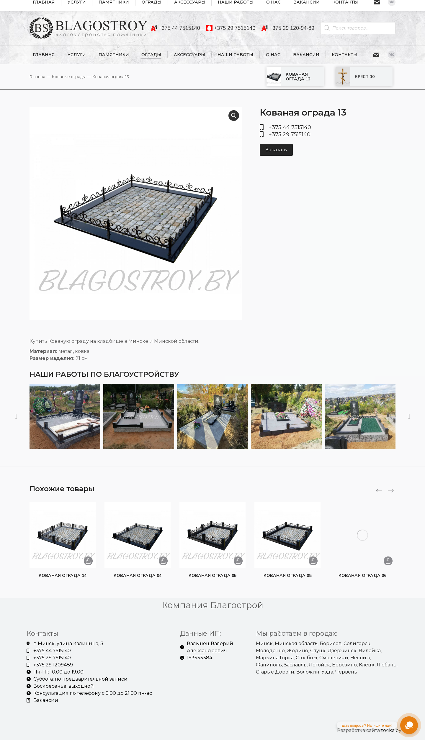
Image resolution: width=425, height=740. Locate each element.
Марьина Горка (275, 658)
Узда (327, 672)
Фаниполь (269, 665)
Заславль (295, 665)
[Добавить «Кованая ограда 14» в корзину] (88, 560)
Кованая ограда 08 (287, 575)
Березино (344, 665)
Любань (386, 665)
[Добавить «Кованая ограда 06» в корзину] (388, 560)
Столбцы (306, 658)
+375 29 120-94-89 (287, 28)
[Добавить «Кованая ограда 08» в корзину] (313, 560)
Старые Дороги (275, 672)
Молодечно (270, 650)
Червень (346, 672)
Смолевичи (333, 658)
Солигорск (357, 643)
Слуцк (318, 650)
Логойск (319, 665)
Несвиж (360, 658)
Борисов (330, 643)
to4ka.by (391, 730)
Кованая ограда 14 (62, 575)
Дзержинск (342, 650)
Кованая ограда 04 (137, 575)
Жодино (297, 650)
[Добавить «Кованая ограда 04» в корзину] (163, 560)
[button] (16, 416)
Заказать (276, 149)
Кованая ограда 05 (212, 575)
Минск (264, 643)
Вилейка (370, 650)
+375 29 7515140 (231, 28)
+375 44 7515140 (175, 28)
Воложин (307, 672)
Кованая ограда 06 (362, 575)
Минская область (296, 643)
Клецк (367, 665)
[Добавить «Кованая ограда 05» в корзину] (238, 560)
